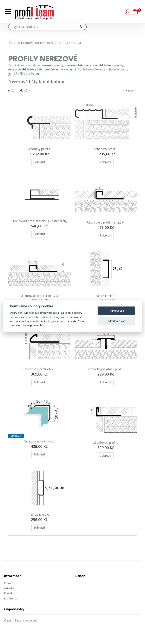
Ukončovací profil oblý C (39, 367)
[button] (137, 12)
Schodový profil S (105, 148)
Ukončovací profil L (106, 440)
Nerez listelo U (105, 294)
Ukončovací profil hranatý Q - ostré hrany (39, 220)
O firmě (8, 580)
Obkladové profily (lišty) (36, 43)
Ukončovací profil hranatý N (106, 221)
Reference (10, 595)
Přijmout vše (116, 310)
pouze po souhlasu (33, 325)
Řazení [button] (130, 90)
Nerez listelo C (39, 511)
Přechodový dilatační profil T (105, 367)
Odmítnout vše (116, 321)
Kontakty (9, 589)
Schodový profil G (39, 148)
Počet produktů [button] (18, 90)
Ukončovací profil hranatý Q (39, 294)
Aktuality (9, 584)
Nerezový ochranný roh (39, 439)
